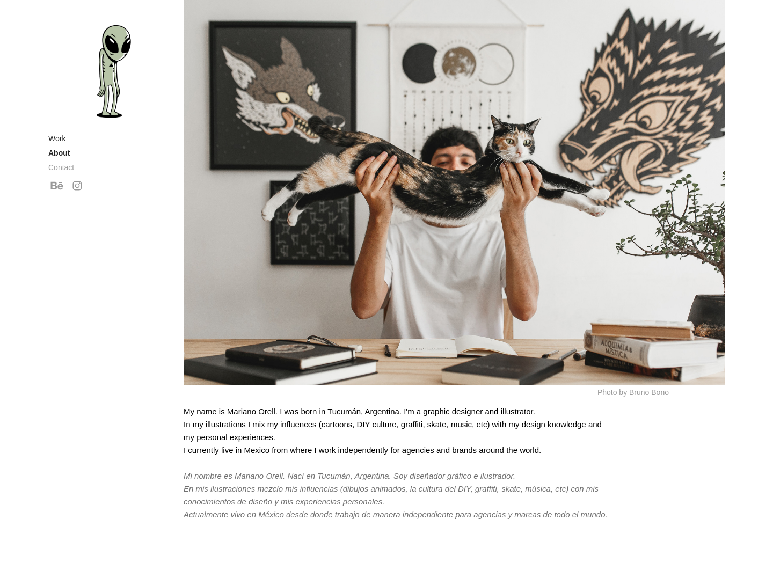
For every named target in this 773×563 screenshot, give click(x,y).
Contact (61, 167)
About (59, 153)
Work (56, 138)
